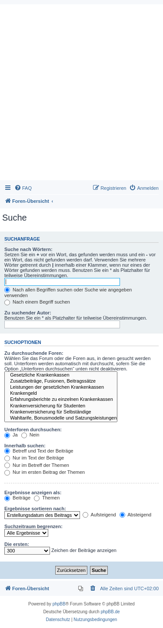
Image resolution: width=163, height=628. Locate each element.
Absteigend (136, 514)
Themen (47, 497)
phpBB (59, 604)
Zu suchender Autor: (27, 312)
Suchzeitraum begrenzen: (33, 526)
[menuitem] (23, 188)
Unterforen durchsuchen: (33, 429)
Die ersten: (16, 544)
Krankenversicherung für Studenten (60, 406)
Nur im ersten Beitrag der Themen (44, 472)
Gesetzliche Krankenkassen (60, 375)
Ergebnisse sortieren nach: (35, 508)
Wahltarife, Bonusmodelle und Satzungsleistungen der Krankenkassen (60, 418)
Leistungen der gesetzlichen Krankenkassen (60, 387)
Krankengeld (60, 393)
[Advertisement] (81, 94)
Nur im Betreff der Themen (36, 465)
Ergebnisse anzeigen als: (32, 492)
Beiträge (17, 497)
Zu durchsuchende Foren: (33, 353)
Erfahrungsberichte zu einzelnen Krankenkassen (60, 400)
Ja (11, 434)
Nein (30, 434)
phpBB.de (110, 611)
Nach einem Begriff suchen (37, 301)
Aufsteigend (99, 514)
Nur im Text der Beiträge (34, 457)
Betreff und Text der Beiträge (38, 450)
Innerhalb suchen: (25, 445)
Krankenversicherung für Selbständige (60, 412)
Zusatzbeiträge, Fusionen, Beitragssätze (60, 381)
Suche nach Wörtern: (28, 249)
